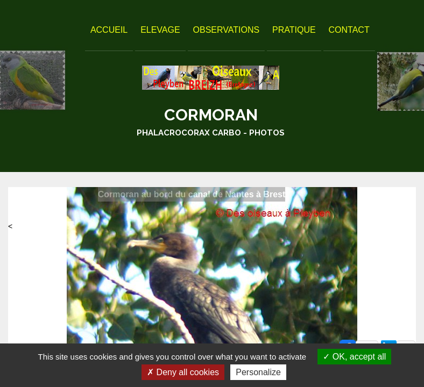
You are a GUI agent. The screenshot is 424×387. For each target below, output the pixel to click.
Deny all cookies (183, 372)
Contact (349, 29)
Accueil (109, 29)
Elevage (160, 29)
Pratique (294, 29)
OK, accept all (354, 356)
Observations (226, 29)
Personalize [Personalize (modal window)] (258, 372)
